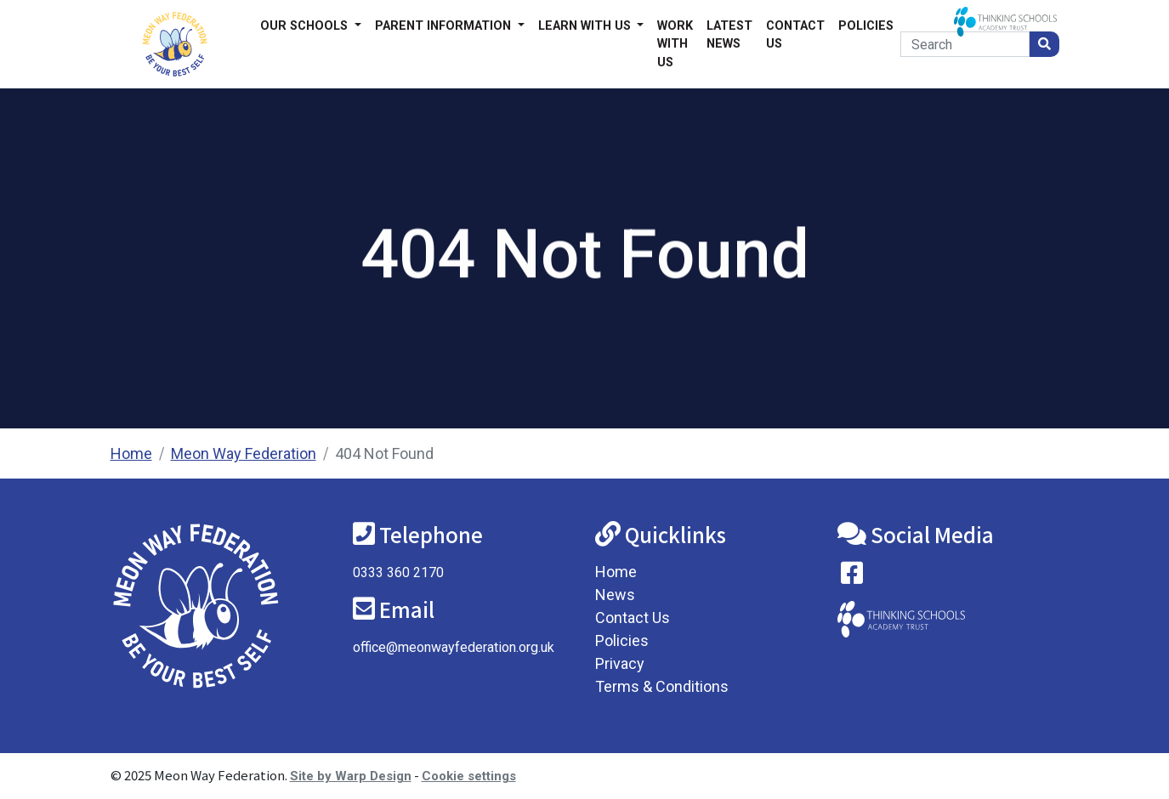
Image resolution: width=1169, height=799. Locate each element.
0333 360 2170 (398, 572)
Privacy (619, 663)
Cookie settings (469, 776)
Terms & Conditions (662, 686)
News (615, 595)
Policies (866, 26)
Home (131, 453)
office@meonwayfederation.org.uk (453, 647)
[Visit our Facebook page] (852, 577)
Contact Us (795, 35)
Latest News (729, 35)
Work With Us (675, 44)
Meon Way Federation (243, 453)
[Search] (964, 44)
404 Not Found (384, 453)
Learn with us (586, 26)
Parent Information (444, 26)
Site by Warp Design (350, 776)
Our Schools (305, 26)
